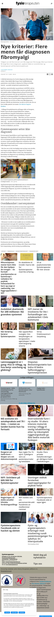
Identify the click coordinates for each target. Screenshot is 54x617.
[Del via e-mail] (52, 74)
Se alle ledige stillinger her (27, 403)
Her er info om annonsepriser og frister (17, 563)
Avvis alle (7, 612)
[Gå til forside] (27, 3)
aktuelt (4, 251)
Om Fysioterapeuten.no (12, 564)
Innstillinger (22, 612)
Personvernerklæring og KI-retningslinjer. (8, 558)
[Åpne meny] (2, 3)
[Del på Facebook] (47, 74)
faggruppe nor (33, 251)
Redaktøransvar (6, 571)
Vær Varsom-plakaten (38, 583)
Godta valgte (14, 612)
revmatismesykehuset (22, 251)
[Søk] (51, 3)
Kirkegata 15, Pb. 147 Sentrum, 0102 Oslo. (12, 556)
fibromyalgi (11, 251)
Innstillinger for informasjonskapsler (45, 616)
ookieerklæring (13, 559)
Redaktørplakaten (45, 581)
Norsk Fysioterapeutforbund (13, 562)
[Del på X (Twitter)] (50, 74)
